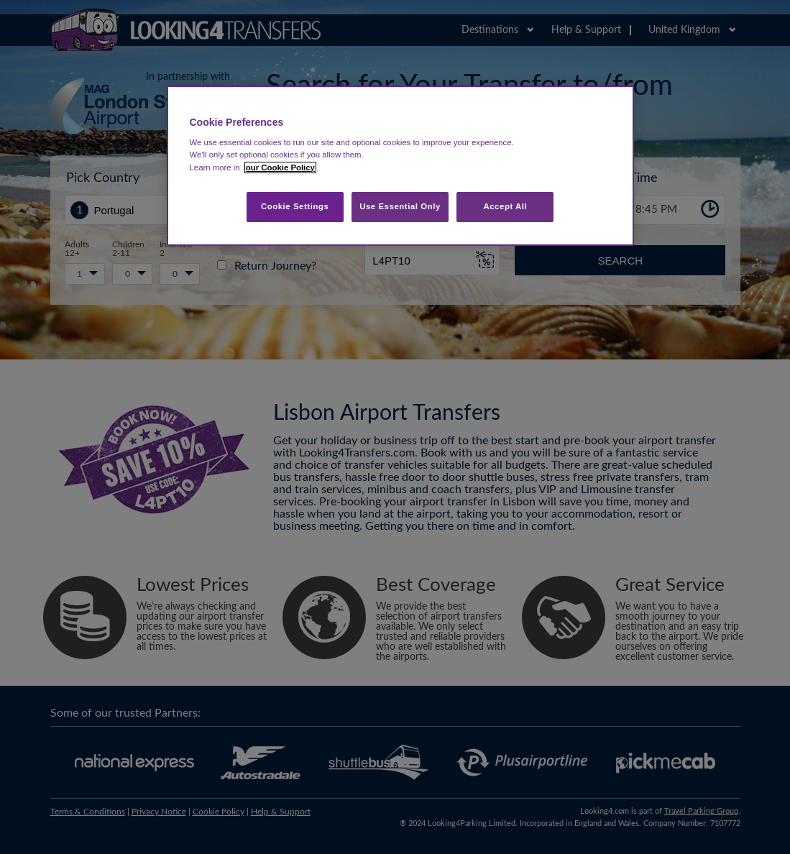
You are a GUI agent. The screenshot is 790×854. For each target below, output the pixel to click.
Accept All (505, 206)
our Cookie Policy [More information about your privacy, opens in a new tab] (280, 167)
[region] (400, 166)
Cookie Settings (295, 206)
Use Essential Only (400, 206)
